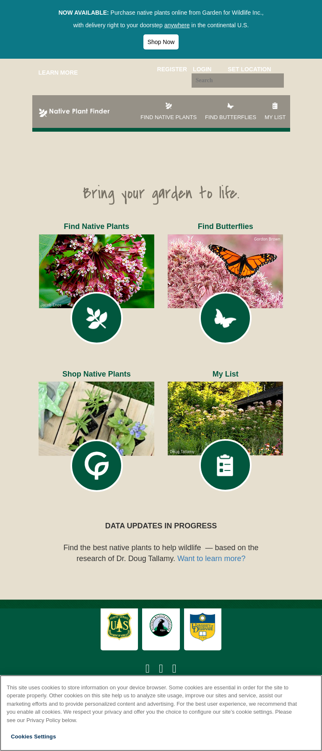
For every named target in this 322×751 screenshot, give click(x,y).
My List (275, 110)
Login (202, 69)
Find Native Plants (168, 110)
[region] (161, 713)
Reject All (283, 736)
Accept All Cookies (222, 736)
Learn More (58, 72)
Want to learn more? (211, 558)
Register (172, 69)
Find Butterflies (230, 110)
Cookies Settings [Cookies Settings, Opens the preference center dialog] (33, 736)
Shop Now (161, 42)
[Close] (308, 688)
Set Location (249, 69)
